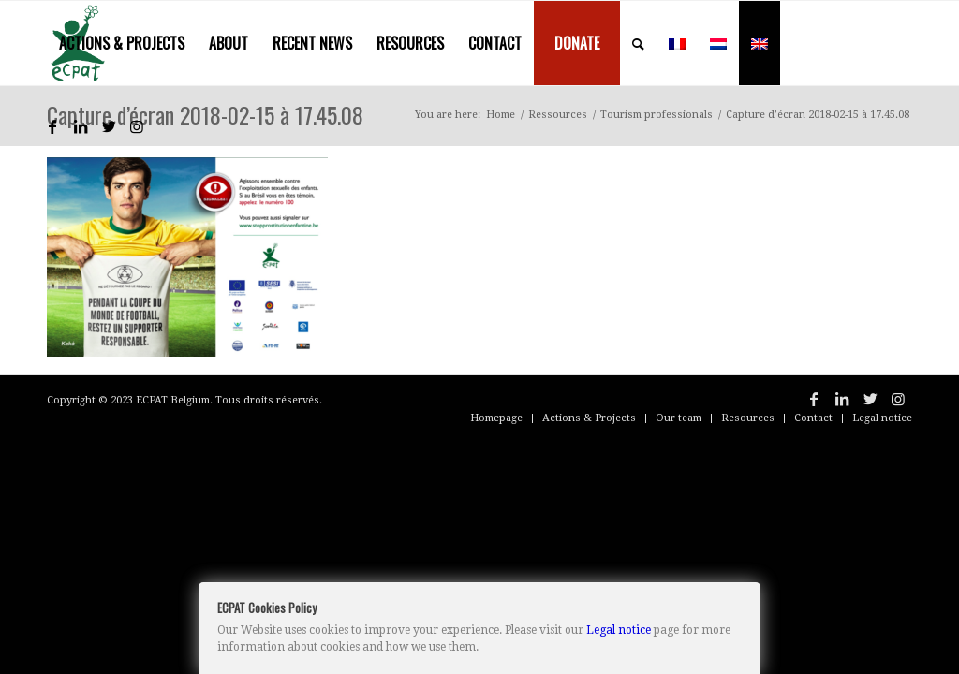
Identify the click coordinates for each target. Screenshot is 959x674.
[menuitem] (122, 43)
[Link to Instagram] (137, 126)
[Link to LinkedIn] (80, 126)
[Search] (638, 43)
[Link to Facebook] (52, 126)
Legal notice (618, 630)
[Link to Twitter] (109, 126)
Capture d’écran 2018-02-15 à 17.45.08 (205, 114)
